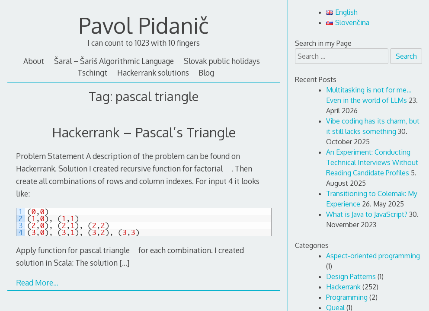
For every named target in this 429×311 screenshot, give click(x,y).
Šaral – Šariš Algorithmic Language (114, 61)
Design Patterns (351, 276)
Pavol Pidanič (143, 25)
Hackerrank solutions (153, 72)
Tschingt (92, 72)
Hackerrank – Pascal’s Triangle (144, 132)
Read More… (37, 282)
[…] (124, 262)
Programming (347, 297)
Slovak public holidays (222, 61)
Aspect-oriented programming (373, 255)
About (33, 61)
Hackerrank (343, 286)
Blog (206, 72)
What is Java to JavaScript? (366, 214)
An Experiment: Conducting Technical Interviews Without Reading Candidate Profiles (372, 162)
